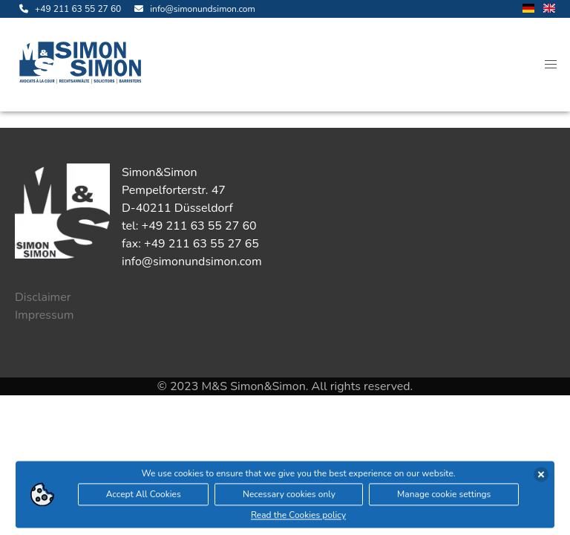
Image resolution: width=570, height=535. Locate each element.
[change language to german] (528, 9)
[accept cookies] (541, 475)
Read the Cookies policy (298, 516)
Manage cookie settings (444, 496)
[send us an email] (192, 9)
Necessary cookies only (289, 496)
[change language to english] (549, 9)
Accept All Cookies (143, 496)
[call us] (68, 9)
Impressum (44, 315)
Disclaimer (43, 297)
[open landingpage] (83, 64)
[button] (550, 64)
